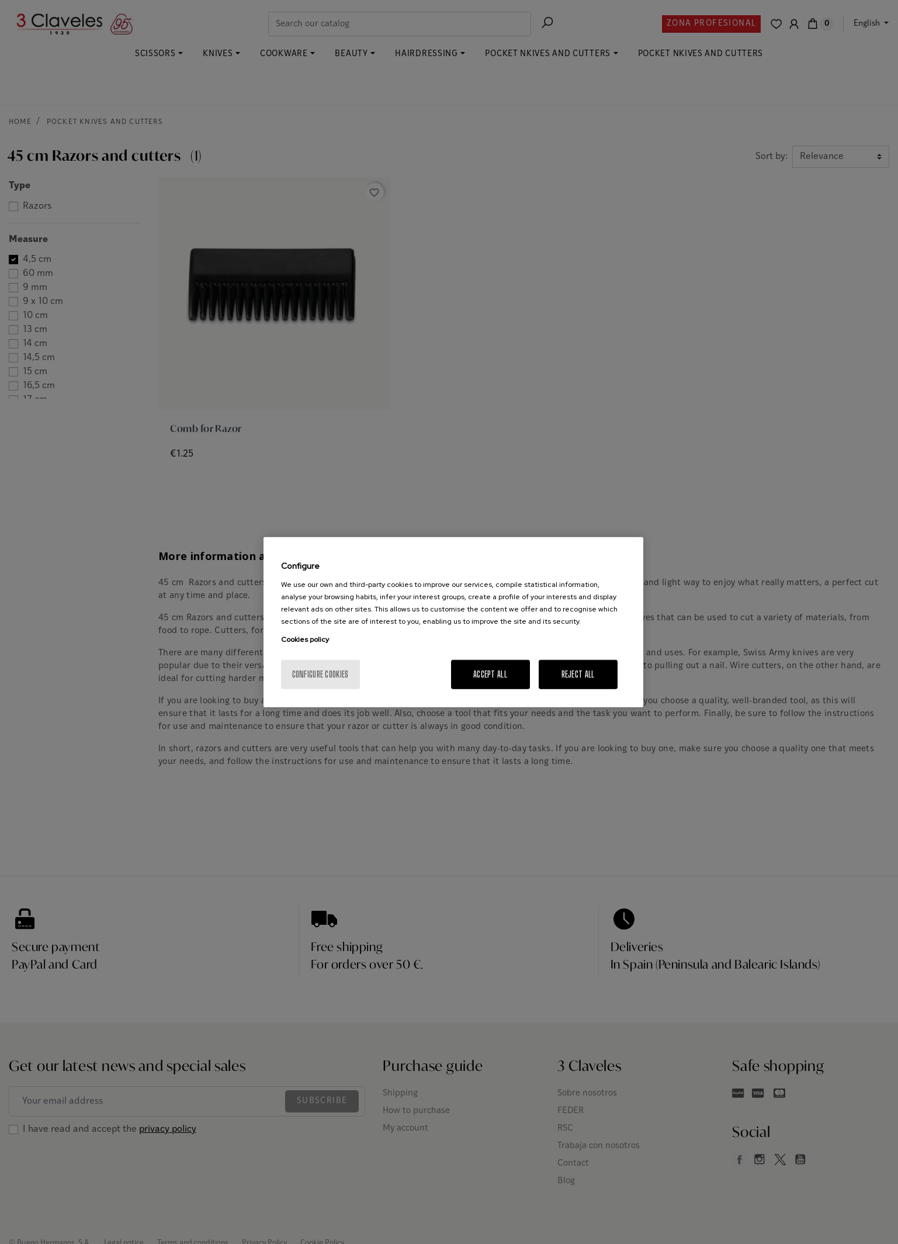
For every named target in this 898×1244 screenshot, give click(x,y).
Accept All (490, 674)
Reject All (578, 674)
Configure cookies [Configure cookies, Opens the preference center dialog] (320, 674)
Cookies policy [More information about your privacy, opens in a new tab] (305, 639)
